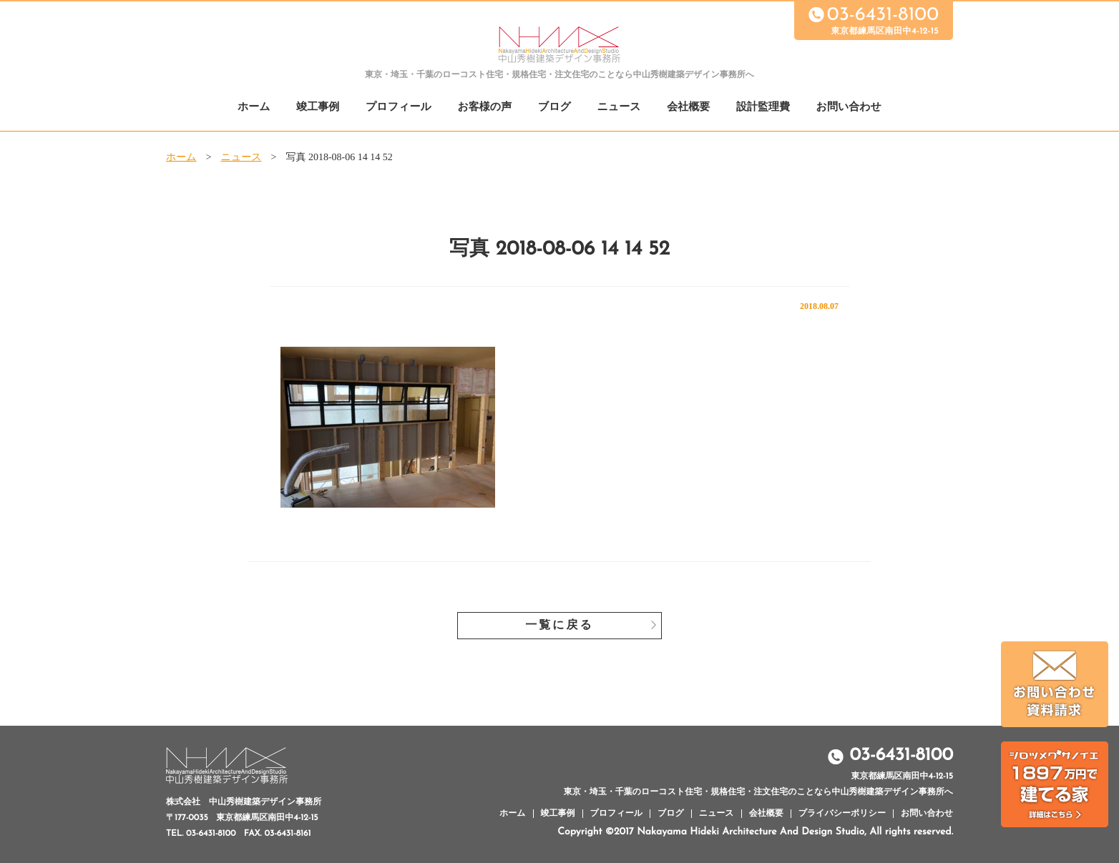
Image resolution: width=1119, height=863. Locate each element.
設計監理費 (763, 107)
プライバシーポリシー (842, 813)
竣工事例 (317, 107)
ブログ (554, 107)
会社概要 (688, 107)
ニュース (619, 107)
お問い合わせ (848, 107)
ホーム (254, 107)
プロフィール (398, 107)
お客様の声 (484, 107)
